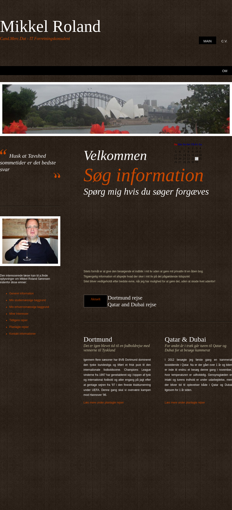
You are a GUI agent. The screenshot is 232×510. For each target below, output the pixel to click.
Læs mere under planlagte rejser (104, 402)
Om (224, 71)
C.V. (224, 41)
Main (207, 41)
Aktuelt (95, 299)
